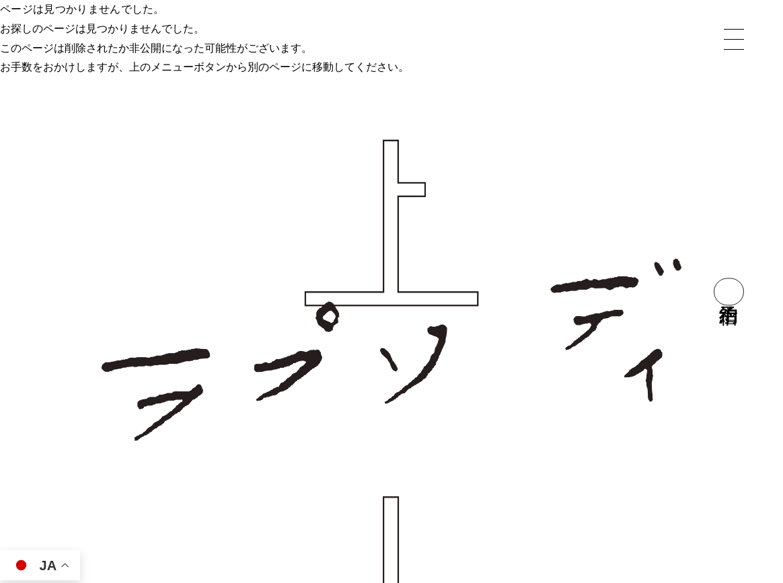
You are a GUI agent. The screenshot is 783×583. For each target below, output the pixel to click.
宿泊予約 (729, 291)
